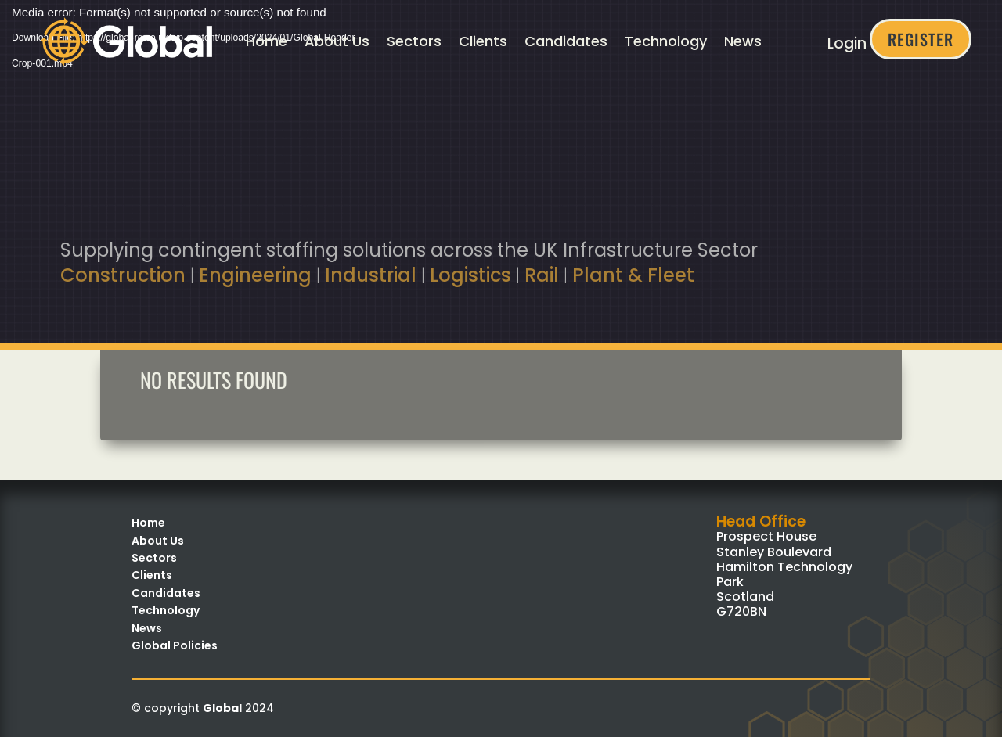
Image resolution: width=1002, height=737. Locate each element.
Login (847, 43)
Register (920, 39)
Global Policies (175, 645)
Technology (666, 41)
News (743, 41)
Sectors (414, 41)
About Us (337, 41)
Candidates (565, 41)
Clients (483, 41)
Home (266, 41)
